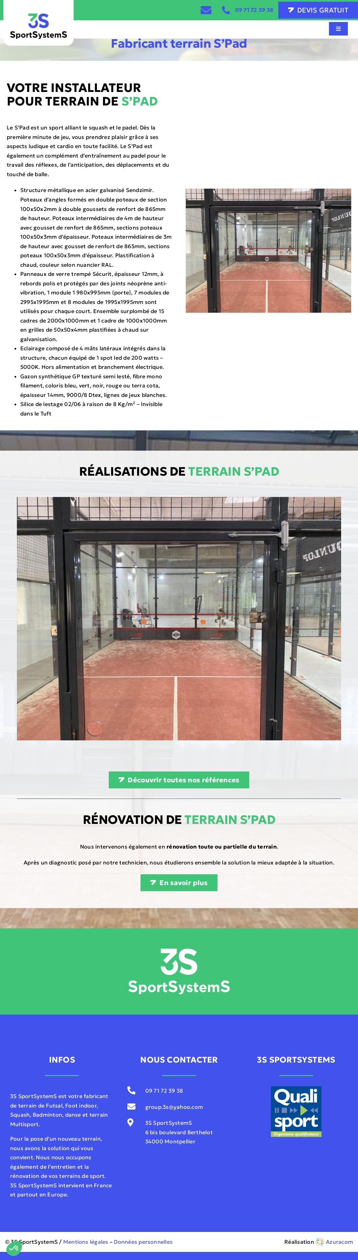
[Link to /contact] (206, 10)
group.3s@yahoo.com (174, 1106)
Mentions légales (85, 1241)
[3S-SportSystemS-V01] (38, 16)
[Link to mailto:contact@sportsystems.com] (132, 1106)
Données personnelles (143, 1241)
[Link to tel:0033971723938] (226, 10)
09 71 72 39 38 (254, 9)
